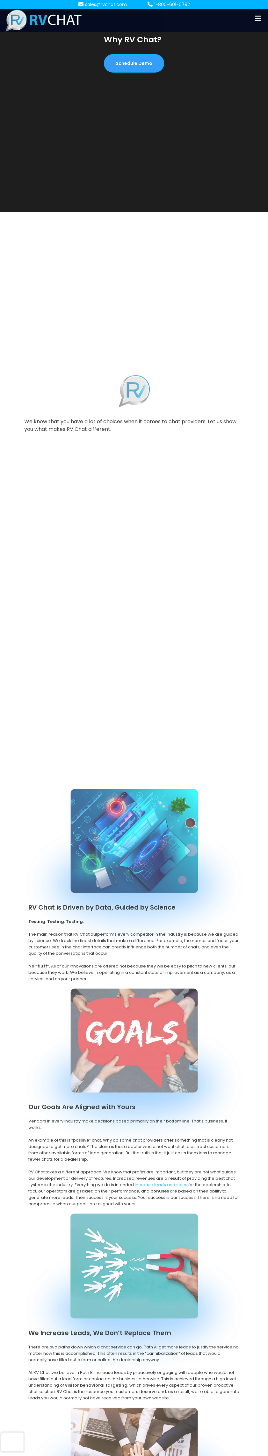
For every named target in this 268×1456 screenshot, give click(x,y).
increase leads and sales (161, 1390)
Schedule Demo (134, 63)
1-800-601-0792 (172, 4)
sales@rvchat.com (106, 4)
